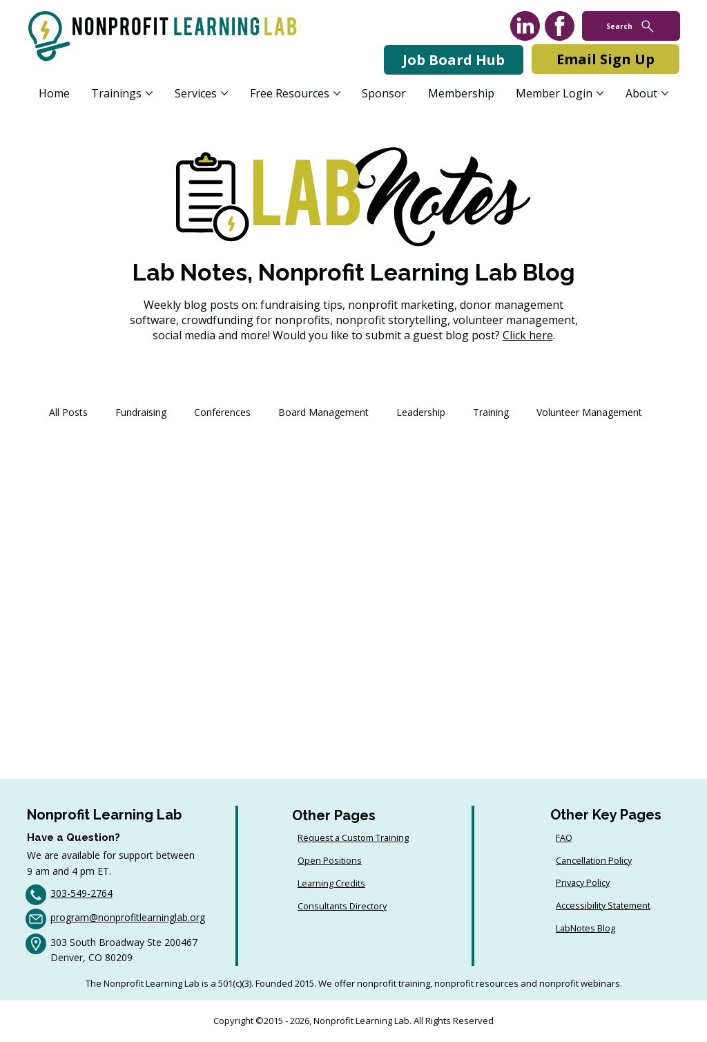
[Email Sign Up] (605, 59)
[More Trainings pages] (149, 93)
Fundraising (140, 412)
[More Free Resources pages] (336, 93)
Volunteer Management (589, 412)
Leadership (420, 412)
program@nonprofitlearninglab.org (127, 917)
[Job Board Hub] (453, 60)
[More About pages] (664, 93)
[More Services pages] (224, 93)
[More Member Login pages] (600, 93)
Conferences (222, 412)
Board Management (323, 412)
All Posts (68, 412)
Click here (528, 335)
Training (491, 412)
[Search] (631, 26)
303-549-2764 (81, 893)
